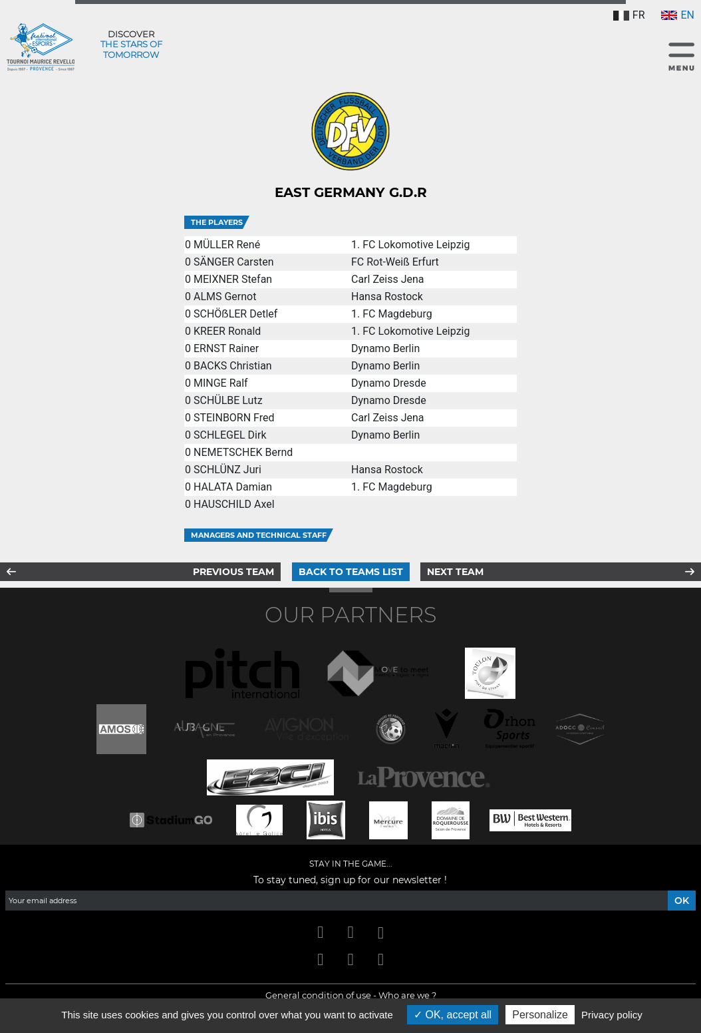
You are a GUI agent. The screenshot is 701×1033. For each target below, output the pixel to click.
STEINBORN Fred (234, 417)
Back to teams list (351, 572)
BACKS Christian (233, 365)
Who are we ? (407, 995)
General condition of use (318, 995)
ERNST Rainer (226, 348)
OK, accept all (452, 1014)
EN (677, 15)
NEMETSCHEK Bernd (243, 452)
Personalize (540, 1014)
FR (629, 15)
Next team (455, 572)
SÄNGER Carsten (234, 262)
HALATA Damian (233, 487)
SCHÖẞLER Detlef (235, 314)
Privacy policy (611, 1014)
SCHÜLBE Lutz (228, 400)
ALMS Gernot (225, 296)
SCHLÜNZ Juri (227, 469)
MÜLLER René (227, 244)
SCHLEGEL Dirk (230, 435)
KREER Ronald (227, 331)
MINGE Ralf (221, 383)
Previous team (233, 572)
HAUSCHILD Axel (234, 504)
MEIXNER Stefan (233, 279)
